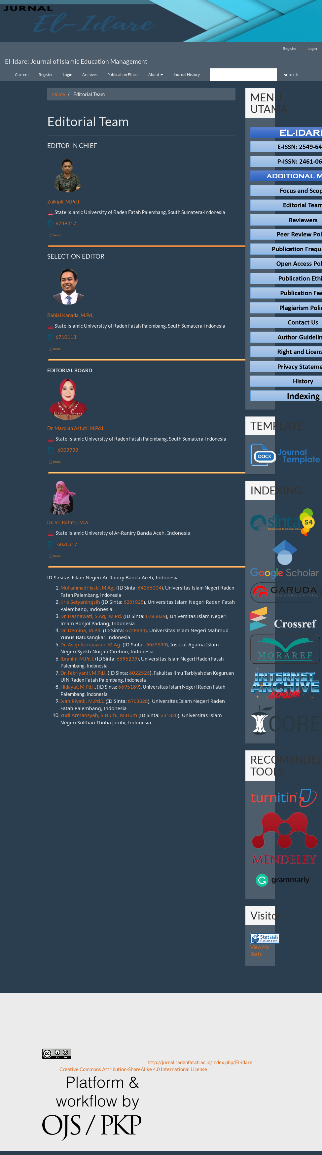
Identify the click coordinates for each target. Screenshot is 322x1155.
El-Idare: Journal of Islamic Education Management (76, 61)
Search (290, 74)
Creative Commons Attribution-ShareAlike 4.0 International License (133, 1069)
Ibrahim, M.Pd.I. (77, 659)
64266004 (149, 588)
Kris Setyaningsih (80, 601)
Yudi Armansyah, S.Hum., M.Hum (98, 715)
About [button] (155, 74)
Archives (89, 74)
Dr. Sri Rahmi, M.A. (68, 522)
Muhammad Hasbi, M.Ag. (87, 588)
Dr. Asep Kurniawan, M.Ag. (91, 644)
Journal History (186, 74)
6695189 (128, 687)
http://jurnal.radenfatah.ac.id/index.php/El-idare (200, 1062)
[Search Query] (243, 74)
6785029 (155, 616)
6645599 (156, 644)
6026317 (67, 544)
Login (312, 48)
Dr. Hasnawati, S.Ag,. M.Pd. (91, 616)
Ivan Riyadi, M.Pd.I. (82, 701)
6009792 (67, 450)
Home (58, 94)
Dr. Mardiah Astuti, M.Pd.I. (75, 428)
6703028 (138, 701)
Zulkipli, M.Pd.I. (63, 201)
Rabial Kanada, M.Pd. (70, 315)
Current (22, 74)
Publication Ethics (122, 74)
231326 (169, 715)
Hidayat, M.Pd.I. (77, 687)
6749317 (65, 223)
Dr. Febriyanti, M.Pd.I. (83, 673)
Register (290, 48)
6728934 (135, 630)
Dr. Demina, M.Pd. (81, 630)
